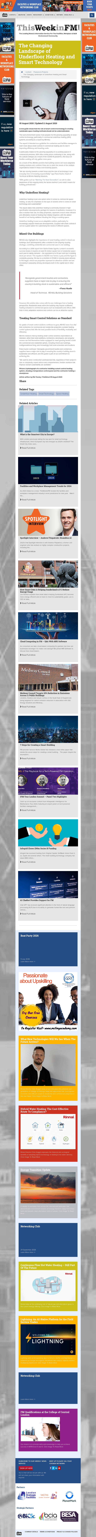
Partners (60, 15)
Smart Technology (46, 394)
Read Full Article (27, 448)
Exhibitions (50, 15)
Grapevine (21, 15)
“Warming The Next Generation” (47, 180)
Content (13, 15)
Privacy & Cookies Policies (67, 1532)
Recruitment (38, 15)
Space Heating (62, 394)
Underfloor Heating (28, 394)
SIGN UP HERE (26, 1468)
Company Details (31, 1532)
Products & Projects (41, 72)
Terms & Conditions (47, 1532)
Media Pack (69, 15)
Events (29, 15)
